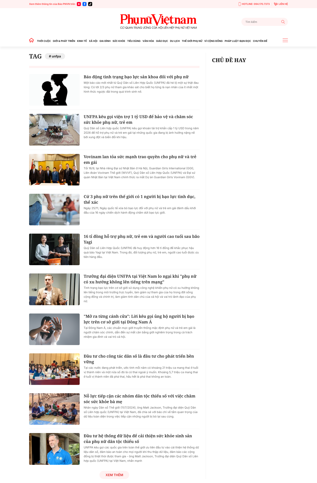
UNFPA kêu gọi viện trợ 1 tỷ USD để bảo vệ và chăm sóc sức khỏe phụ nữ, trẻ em (138, 119)
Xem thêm (114, 475)
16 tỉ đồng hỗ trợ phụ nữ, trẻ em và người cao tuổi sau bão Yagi (142, 239)
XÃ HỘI (93, 40)
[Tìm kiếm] (264, 22)
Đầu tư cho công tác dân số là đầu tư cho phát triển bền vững (139, 358)
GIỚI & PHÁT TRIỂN (64, 40)
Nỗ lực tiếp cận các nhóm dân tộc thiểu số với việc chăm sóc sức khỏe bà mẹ (139, 398)
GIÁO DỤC (162, 40)
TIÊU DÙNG (134, 40)
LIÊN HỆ (281, 4)
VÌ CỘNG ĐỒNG (213, 40)
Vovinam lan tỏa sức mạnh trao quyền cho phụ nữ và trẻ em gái (140, 159)
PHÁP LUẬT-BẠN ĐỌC (238, 40)
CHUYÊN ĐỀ (260, 40)
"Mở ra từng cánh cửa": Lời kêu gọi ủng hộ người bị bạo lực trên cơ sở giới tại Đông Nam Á (139, 319)
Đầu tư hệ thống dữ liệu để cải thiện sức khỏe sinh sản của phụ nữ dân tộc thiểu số (138, 438)
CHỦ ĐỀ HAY (229, 60)
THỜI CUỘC (44, 40)
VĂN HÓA (148, 40)
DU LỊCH (175, 40)
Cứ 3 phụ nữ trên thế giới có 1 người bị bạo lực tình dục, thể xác (139, 199)
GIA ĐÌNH (105, 40)
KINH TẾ (82, 40)
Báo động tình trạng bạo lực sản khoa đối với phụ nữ (136, 76)
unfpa (56, 56)
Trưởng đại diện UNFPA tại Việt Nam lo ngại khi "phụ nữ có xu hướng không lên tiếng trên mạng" (140, 279)
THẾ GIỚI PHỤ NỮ (192, 40)
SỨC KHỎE (119, 40)
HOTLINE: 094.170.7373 (254, 4)
